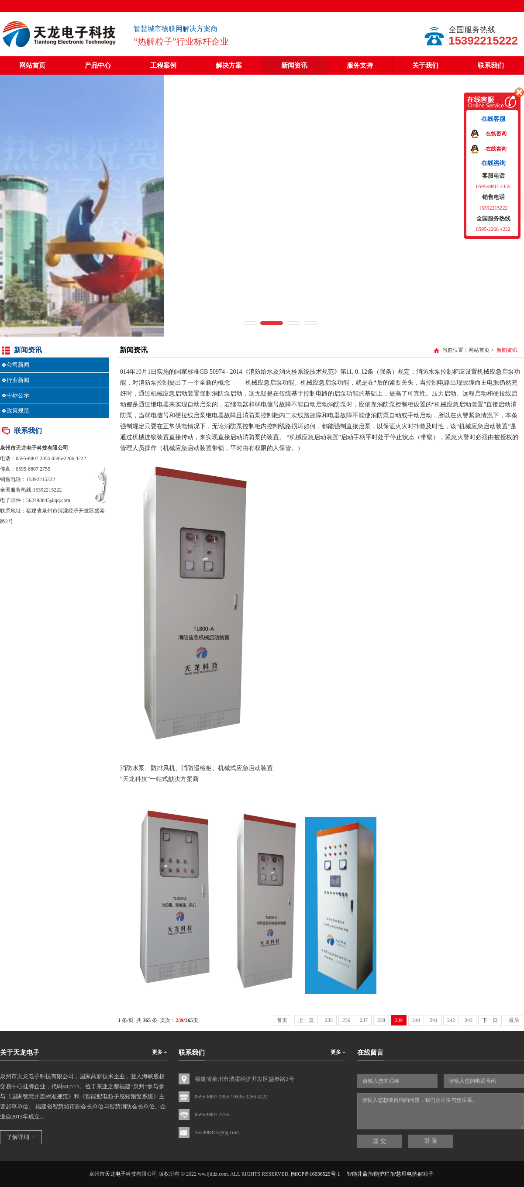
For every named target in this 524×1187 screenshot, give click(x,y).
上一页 (306, 1020)
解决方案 (229, 65)
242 (451, 1020)
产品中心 (98, 65)
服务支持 (360, 65)
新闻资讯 (294, 65)
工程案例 (163, 65)
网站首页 (32, 65)
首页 (282, 1020)
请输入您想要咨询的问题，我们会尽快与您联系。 (440, 1111)
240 (416, 1020)
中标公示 (18, 395)
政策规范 (18, 410)
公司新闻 (18, 364)
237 (364, 1020)
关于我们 (425, 65)
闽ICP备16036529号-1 (315, 1174)
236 (346, 1020)
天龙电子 (26, 448)
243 (468, 1020)
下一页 (490, 1020)
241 (434, 1020)
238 (381, 1020)
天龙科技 (135, 779)
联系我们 (491, 65)
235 (329, 1020)
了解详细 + (21, 1137)
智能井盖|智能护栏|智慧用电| (380, 1174)
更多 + (159, 1052)
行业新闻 (18, 380)
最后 (514, 1020)
